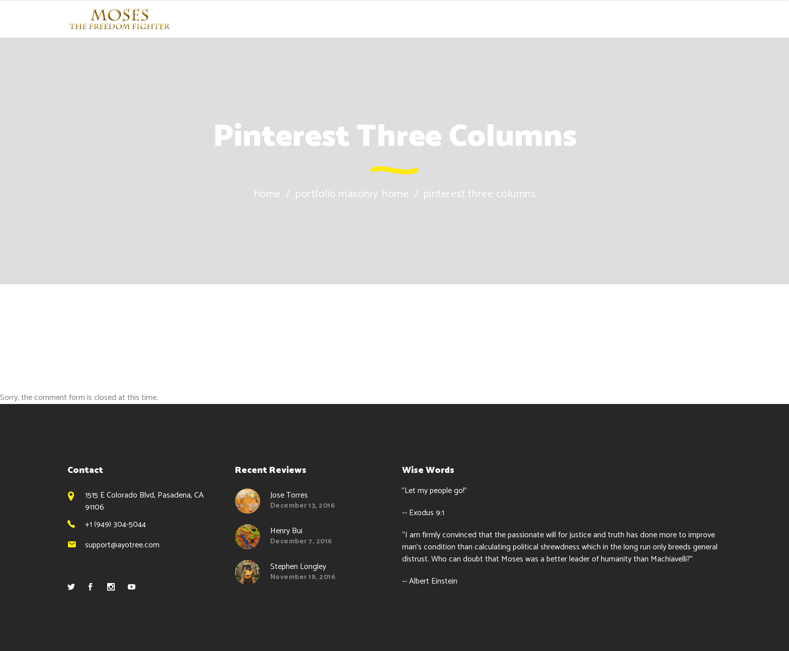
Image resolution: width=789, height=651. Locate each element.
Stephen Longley (298, 567)
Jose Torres (289, 495)
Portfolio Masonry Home (352, 194)
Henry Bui (286, 531)
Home (267, 194)
